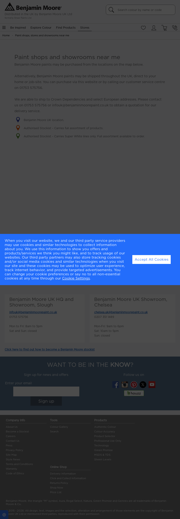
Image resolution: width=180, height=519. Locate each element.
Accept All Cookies (151, 259)
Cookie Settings (76, 278)
